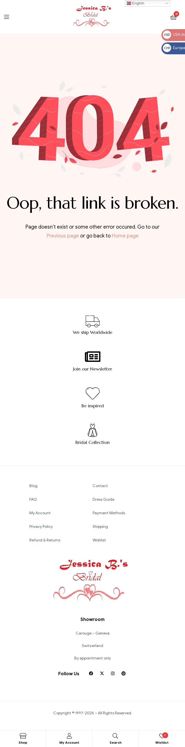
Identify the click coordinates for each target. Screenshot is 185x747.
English (135, 3)
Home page (125, 236)
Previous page (63, 236)
